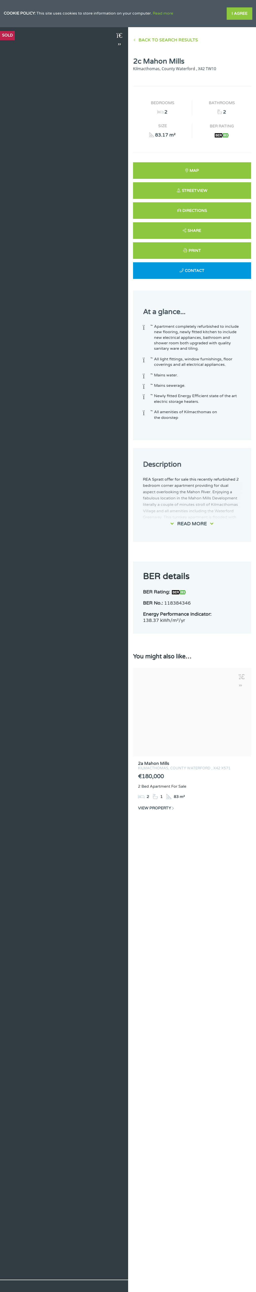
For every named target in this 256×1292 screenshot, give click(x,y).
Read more (163, 13)
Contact (194, 270)
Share (194, 230)
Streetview (194, 190)
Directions (194, 210)
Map (194, 170)
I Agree (239, 13)
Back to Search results (168, 40)
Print (194, 250)
